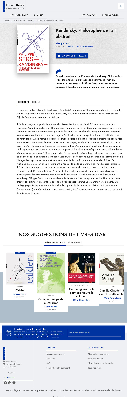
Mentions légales (13, 390)
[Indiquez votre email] (91, 333)
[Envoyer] (118, 333)
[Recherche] (121, 6)
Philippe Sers (62, 43)
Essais (30, 20)
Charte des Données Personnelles (73, 390)
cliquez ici (55, 337)
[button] (70, 46)
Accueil (7, 20)
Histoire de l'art (19, 20)
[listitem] (5, 383)
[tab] (5, 15)
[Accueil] (14, 6)
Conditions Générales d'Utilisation (106, 390)
